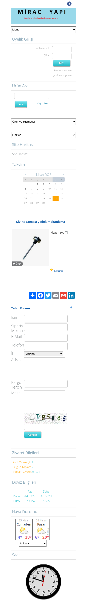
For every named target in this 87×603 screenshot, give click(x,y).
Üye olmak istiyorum (61, 75)
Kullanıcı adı (42, 48)
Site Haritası (20, 154)
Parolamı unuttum (62, 70)
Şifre (46, 55)
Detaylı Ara (41, 103)
